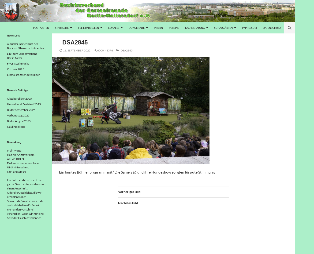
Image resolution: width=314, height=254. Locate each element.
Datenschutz (272, 27)
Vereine (174, 27)
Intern (158, 27)
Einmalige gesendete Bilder (23, 74)
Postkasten (41, 27)
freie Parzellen (88, 27)
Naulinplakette (16, 126)
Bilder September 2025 (21, 110)
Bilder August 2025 (19, 121)
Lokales (113, 27)
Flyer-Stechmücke (18, 63)
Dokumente (137, 27)
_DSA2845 (126, 50)
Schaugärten (223, 27)
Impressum (249, 27)
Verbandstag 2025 (18, 115)
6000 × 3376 (105, 50)
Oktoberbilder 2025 (19, 98)
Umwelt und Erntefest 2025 (24, 104)
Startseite (62, 27)
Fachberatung (195, 27)
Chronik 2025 (15, 69)
